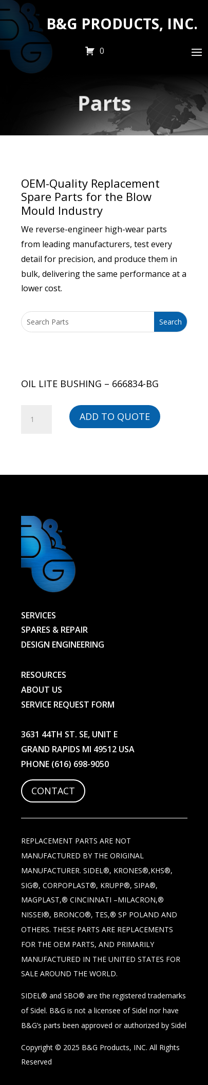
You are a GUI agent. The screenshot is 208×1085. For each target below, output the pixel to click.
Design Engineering (62, 644)
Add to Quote (115, 416)
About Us (41, 689)
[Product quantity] (36, 419)
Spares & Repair (54, 629)
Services (38, 615)
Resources (43, 674)
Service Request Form (68, 704)
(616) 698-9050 (80, 764)
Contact (53, 791)
